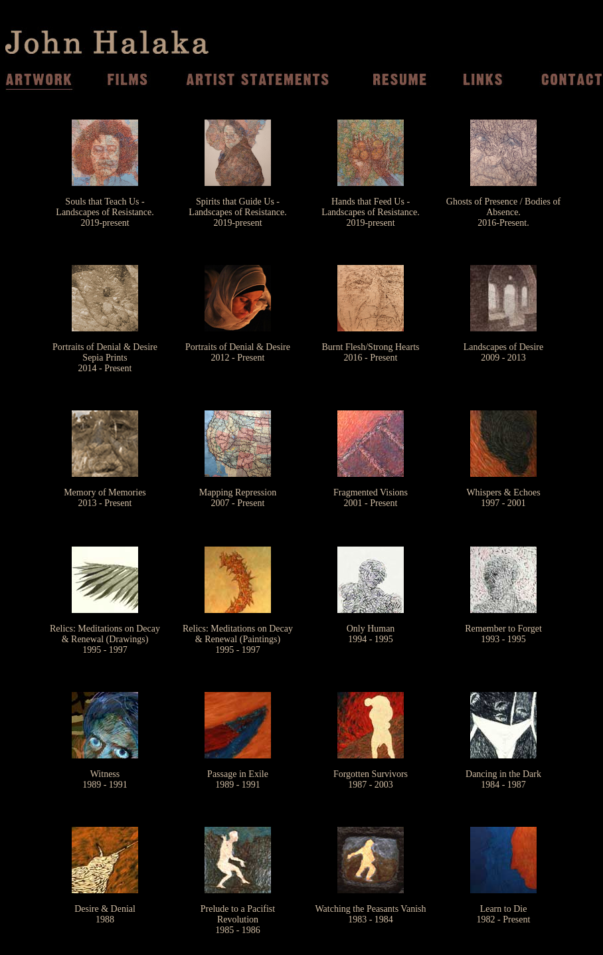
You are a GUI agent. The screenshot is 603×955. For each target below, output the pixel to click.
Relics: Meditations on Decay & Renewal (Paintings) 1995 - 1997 (238, 639)
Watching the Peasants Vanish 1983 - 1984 (370, 914)
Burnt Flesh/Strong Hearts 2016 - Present (371, 352)
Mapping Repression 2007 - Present (237, 497)
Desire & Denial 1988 (104, 914)
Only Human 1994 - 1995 (371, 634)
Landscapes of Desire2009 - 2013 (504, 352)
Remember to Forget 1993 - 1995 (503, 634)
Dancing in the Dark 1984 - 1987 (503, 779)
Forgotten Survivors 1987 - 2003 (370, 779)
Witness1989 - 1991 (105, 779)
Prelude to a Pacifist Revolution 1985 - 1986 (238, 919)
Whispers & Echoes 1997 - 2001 (503, 497)
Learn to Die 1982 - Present (504, 914)
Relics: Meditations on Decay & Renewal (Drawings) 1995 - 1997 (105, 639)
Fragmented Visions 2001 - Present (370, 497)
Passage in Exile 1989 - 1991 (237, 779)
